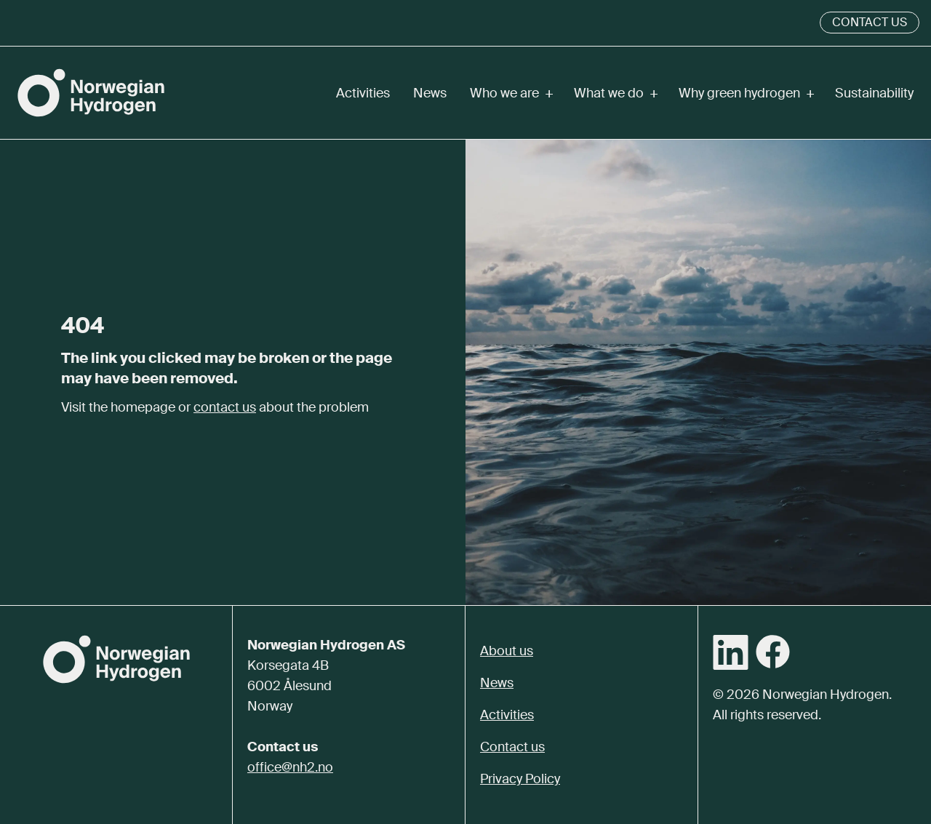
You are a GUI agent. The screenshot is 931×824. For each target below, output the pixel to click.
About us (506, 651)
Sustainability (874, 93)
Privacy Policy (520, 779)
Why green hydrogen (745, 93)
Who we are (510, 93)
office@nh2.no (290, 767)
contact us (224, 407)
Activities (363, 93)
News (430, 93)
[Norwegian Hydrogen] (90, 92)
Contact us (869, 22)
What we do (614, 93)
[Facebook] (773, 651)
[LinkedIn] (730, 652)
